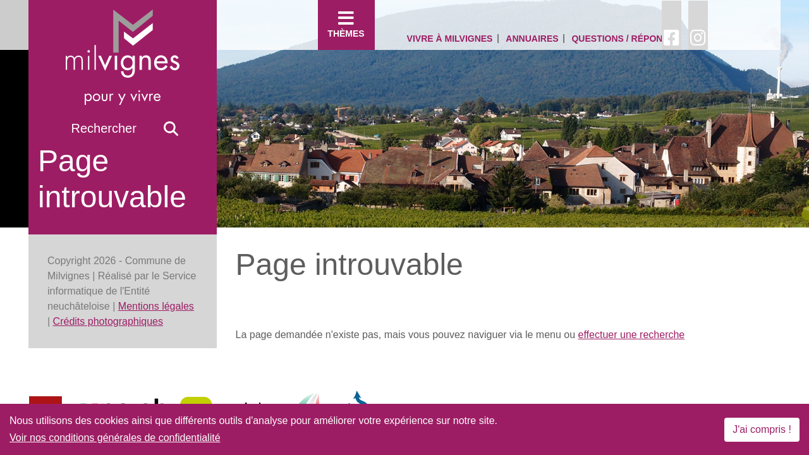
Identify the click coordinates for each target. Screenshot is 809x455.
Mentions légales (156, 306)
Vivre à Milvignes (450, 38)
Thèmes (346, 24)
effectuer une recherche (631, 334)
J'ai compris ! (762, 429)
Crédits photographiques (108, 321)
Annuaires (532, 38)
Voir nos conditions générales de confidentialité (115, 437)
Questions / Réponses (625, 38)
